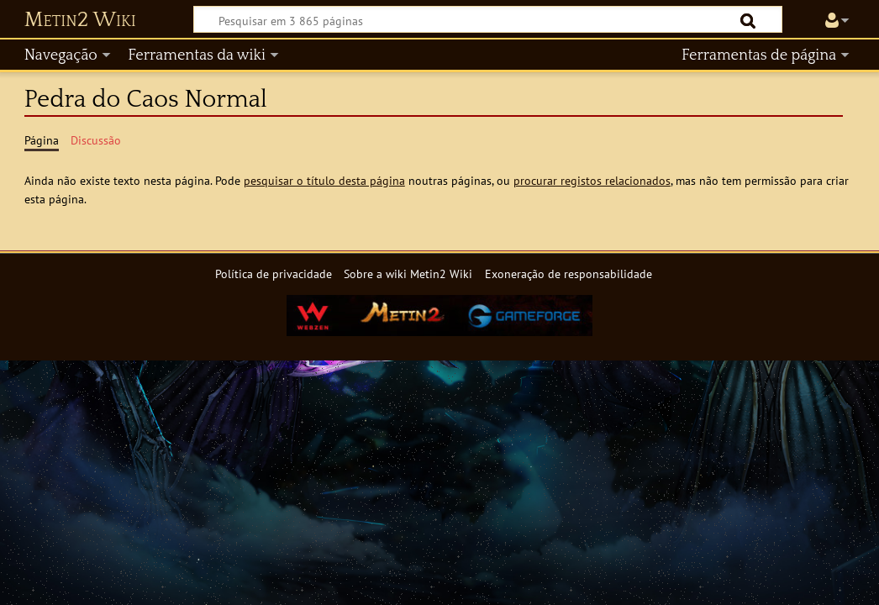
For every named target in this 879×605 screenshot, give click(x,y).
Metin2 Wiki (80, 20)
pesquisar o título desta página (324, 180)
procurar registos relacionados (592, 180)
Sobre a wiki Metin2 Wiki (408, 273)
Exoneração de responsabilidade (568, 273)
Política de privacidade (273, 273)
